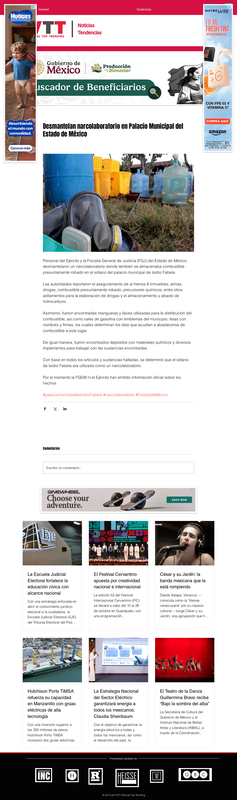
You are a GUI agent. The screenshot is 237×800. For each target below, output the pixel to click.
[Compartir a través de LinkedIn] (65, 409)
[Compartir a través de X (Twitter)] (55, 409)
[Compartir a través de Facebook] (45, 409)
